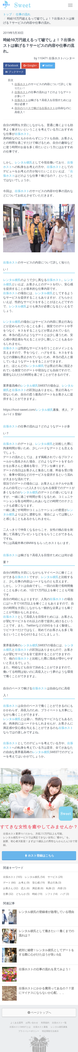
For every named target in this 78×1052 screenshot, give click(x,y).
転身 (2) (50, 888)
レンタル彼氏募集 (59, 1027)
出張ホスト (21, 84)
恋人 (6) (25, 888)
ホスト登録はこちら (39, 855)
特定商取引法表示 (50, 1031)
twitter (47, 65)
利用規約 (45, 1022)
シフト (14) (51, 894)
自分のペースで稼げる (28, 108)
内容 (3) (62, 888)
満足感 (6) (37, 888)
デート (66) (9, 882)
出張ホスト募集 (40, 1027)
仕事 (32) (8, 894)
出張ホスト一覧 (59, 1022)
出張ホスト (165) (12, 877)
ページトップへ (39, 1012)
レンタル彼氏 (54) (35, 877)
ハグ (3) (64, 894)
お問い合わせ (32, 1022)
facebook (11, 65)
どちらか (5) (23, 894)
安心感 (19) (38, 882)
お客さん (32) (10, 888)
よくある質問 (16, 1022)
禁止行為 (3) (54, 882)
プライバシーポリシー (28, 1031)
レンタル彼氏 (23, 162)
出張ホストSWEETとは (20, 1027)
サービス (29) (55, 877)
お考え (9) (24, 882)
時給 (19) (37, 894)
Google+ (30, 65)
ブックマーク (14, 72)
